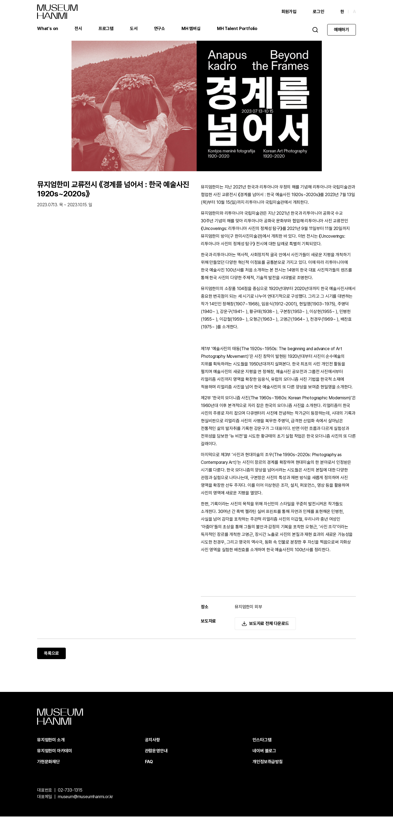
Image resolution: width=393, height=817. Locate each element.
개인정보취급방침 (267, 762)
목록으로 (51, 653)
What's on (47, 28)
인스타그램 (261, 740)
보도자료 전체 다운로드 (269, 624)
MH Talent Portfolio (237, 28)
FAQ (149, 762)
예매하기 (341, 29)
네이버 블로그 (264, 751)
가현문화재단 (48, 762)
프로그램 (106, 28)
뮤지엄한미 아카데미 (54, 751)
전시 (78, 28)
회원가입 (288, 11)
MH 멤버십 (191, 28)
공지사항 (152, 740)
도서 (134, 28)
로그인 (318, 11)
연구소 (159, 28)
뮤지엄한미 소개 (50, 740)
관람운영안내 (156, 751)
